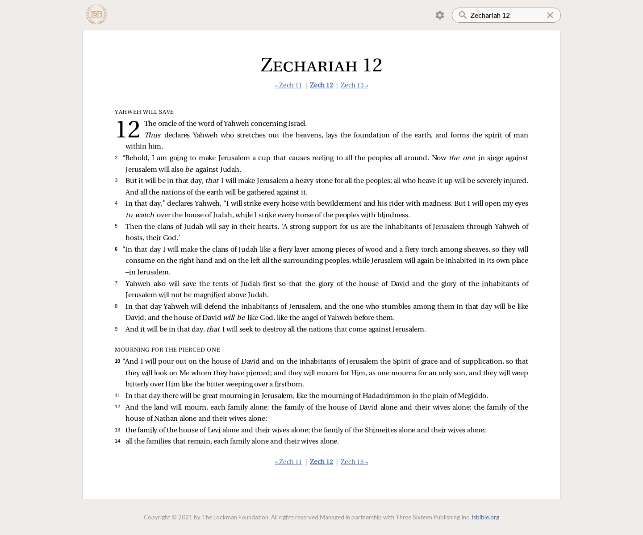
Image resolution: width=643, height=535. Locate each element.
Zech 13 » (354, 86)
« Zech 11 (288, 86)
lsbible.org (485, 517)
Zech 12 (321, 86)
